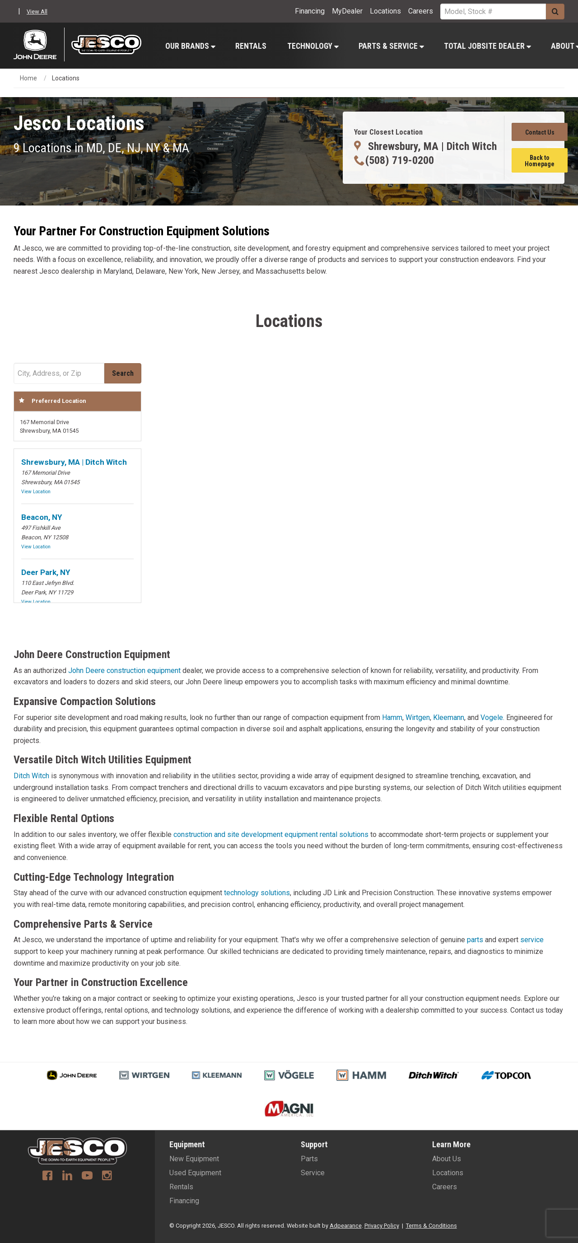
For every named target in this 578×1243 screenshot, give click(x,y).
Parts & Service (391, 46)
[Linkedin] (67, 1176)
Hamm (392, 717)
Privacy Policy (381, 1225)
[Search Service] (493, 11)
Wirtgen (418, 717)
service (532, 939)
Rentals (250, 46)
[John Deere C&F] (39, 44)
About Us (446, 1158)
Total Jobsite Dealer (487, 46)
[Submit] (555, 11)
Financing (310, 11)
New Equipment (194, 1158)
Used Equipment (195, 1172)
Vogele (491, 717)
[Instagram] (107, 1176)
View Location (36, 492)
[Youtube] (87, 1176)
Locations (385, 11)
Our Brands (190, 46)
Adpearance (346, 1225)
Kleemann (448, 717)
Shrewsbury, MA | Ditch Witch (74, 462)
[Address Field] (59, 373)
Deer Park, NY (45, 572)
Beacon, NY (41, 517)
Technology (313, 46)
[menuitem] (190, 46)
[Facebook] (47, 1176)
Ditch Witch (31, 775)
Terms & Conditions (431, 1225)
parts (475, 939)
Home (28, 78)
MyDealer (347, 11)
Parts (309, 1158)
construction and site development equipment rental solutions (270, 834)
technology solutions (257, 892)
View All (37, 11)
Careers (420, 11)
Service (313, 1172)
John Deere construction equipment (124, 670)
